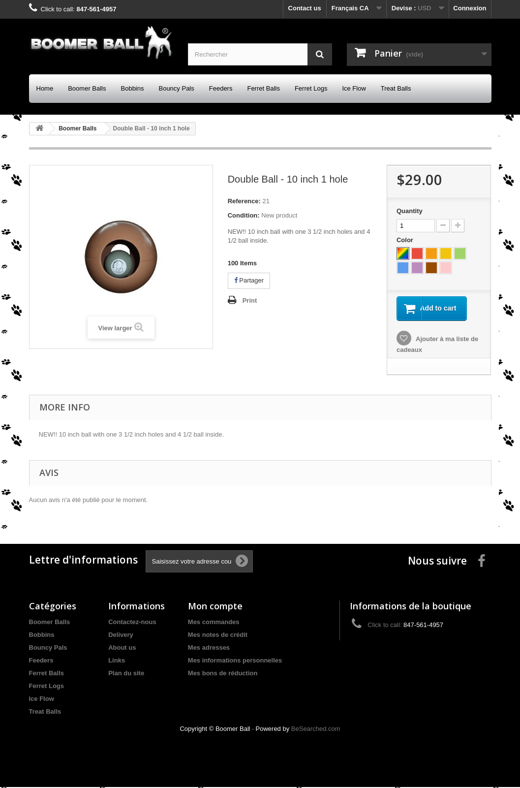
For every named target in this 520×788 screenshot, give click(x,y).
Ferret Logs (311, 88)
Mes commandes (214, 623)
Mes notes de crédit (217, 635)
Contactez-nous (132, 623)
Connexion (469, 8)
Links (116, 661)
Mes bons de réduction (223, 674)
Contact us (304, 8)
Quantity (410, 211)
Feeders (221, 88)
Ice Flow (354, 88)
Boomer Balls (87, 88)
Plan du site (126, 674)
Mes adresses (209, 648)
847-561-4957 (96, 9)
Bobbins (132, 88)
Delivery (120, 635)
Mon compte (215, 607)
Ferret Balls (263, 88)
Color (406, 240)
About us (122, 648)
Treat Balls (396, 88)
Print (250, 300)
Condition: (244, 215)
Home (45, 88)
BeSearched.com (315, 729)
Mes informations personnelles (235, 661)
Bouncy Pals (176, 88)
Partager (249, 280)
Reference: (244, 201)
